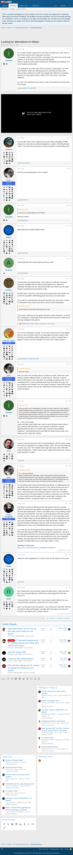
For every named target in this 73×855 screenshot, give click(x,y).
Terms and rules (43, 849)
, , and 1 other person (38, 323)
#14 (70, 555)
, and (29, 358)
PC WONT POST (47, 738)
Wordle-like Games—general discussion (19, 784)
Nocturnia (10, 661)
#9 (70, 364)
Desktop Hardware (47, 706)
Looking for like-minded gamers (20, 659)
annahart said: (23, 306)
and (28, 88)
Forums (13, 5)
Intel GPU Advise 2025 (17, 652)
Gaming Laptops (28, 647)
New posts (4, 9)
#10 (70, 401)
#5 (70, 226)
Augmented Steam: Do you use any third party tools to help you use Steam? (22, 631)
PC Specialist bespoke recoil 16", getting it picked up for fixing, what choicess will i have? (23, 643)
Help (61, 849)
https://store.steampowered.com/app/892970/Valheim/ (36, 548)
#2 (70, 138)
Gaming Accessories (29, 672)
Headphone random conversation (53, 721)
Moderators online (45, 757)
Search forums (21, 9)
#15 (70, 587)
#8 (70, 329)
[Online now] (9, 338)
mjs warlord (63, 642)
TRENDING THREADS (47, 688)
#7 (70, 278)
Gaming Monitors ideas (49, 747)
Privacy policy (54, 849)
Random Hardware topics (50, 701)
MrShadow (11, 647)
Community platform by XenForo (29, 853)
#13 (70, 503)
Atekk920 (10, 672)
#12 (70, 466)
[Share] (67, 49)
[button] (29, 6)
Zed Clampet (11, 636)
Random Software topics (14, 760)
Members (35, 5)
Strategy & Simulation (12, 788)
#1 (70, 49)
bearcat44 (64, 660)
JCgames (64, 653)
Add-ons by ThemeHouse (53, 853)
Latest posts (7, 757)
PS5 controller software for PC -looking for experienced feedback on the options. (23, 668)
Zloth (65, 630)
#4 (70, 205)
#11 (70, 439)
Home (5, 5)
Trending (12, 9)
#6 (70, 258)
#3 (70, 168)
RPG (43, 697)
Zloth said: (22, 209)
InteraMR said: (23, 368)
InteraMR (6, 45)
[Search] (70, 6)
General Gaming (29, 636)
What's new (23, 5)
